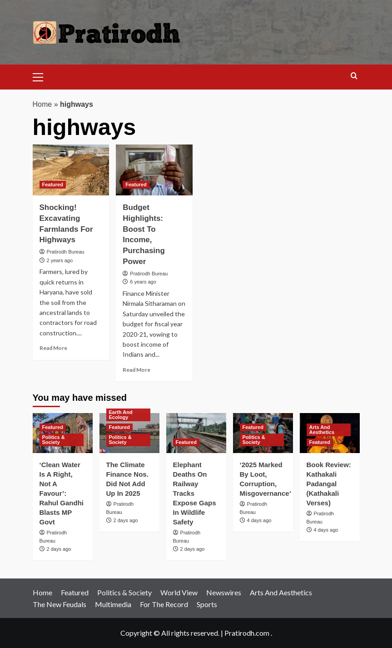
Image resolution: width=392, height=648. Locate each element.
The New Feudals (59, 604)
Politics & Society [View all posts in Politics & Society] (53, 439)
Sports (207, 604)
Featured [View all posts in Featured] (52, 184)
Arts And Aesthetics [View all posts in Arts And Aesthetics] (322, 429)
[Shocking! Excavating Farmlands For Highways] (71, 170)
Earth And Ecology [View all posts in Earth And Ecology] (121, 414)
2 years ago (60, 260)
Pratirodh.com (246, 632)
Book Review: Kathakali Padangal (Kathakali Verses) (329, 484)
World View (179, 592)
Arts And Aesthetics (281, 592)
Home (42, 104)
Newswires (223, 592)
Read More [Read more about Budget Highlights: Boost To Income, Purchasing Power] (136, 369)
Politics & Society (124, 592)
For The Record (164, 604)
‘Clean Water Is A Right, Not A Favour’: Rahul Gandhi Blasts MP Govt (62, 493)
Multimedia (113, 604)
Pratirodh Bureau (65, 251)
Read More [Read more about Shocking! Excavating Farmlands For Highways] (53, 347)
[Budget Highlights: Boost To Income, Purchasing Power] (154, 170)
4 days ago (259, 520)
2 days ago (59, 549)
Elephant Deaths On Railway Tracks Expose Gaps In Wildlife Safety (194, 493)
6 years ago (143, 281)
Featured (75, 592)
